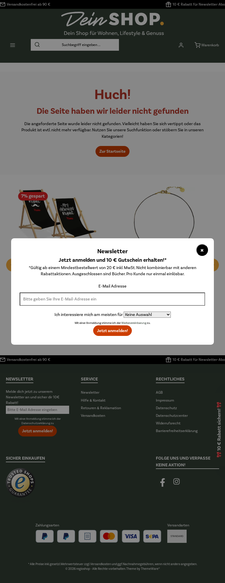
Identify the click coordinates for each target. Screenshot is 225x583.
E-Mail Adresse (112, 286)
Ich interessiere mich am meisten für (88, 314)
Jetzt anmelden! (112, 330)
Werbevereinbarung (133, 323)
